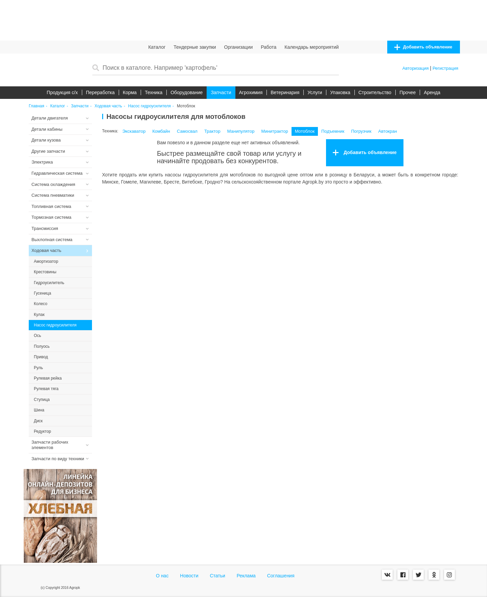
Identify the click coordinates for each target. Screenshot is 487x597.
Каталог (156, 47)
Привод (41, 357)
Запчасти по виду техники (57, 458)
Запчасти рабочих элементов (49, 445)
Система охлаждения (53, 184)
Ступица (42, 399)
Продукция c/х (62, 92)
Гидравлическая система (57, 173)
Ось (37, 335)
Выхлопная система (51, 239)
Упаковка (340, 92)
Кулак (39, 314)
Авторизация (415, 68)
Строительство (374, 92)
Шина (39, 410)
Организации (238, 47)
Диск (38, 421)
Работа (268, 47)
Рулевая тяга (46, 388)
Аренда (432, 92)
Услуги (314, 92)
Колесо (40, 303)
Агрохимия (251, 92)
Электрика (42, 162)
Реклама (246, 575)
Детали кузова (46, 140)
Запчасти (221, 92)
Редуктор (42, 431)
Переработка (100, 92)
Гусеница (42, 293)
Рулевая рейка (48, 378)
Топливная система (51, 206)
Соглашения (281, 575)
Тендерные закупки (194, 47)
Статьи (217, 575)
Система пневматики (52, 195)
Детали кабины (47, 129)
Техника (153, 92)
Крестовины (45, 272)
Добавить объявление (423, 47)
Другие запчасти (48, 151)
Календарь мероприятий (311, 47)
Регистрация (445, 68)
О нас (162, 575)
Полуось (42, 346)
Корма (130, 92)
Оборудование (186, 92)
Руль (38, 367)
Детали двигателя (49, 118)
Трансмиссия (44, 228)
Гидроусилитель (49, 282)
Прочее (407, 92)
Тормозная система (51, 217)
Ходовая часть (108, 106)
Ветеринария (285, 92)
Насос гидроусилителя (149, 106)
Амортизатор (46, 261)
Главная (36, 106)
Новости (189, 575)
